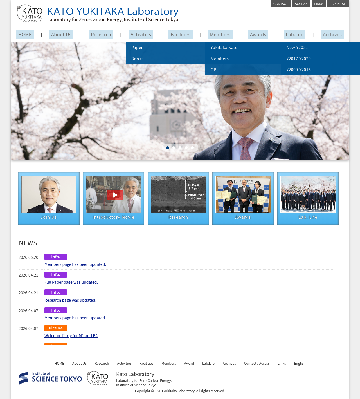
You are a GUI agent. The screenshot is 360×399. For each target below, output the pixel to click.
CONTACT (280, 3)
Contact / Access (265, 363)
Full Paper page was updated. (71, 283)
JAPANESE (338, 3)
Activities (141, 34)
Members (220, 34)
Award (190, 363)
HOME (25, 34)
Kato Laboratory (135, 373)
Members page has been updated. (75, 265)
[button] (167, 148)
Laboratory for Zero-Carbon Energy (143, 380)
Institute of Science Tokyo (136, 384)
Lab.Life (294, 34)
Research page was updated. (70, 300)
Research (101, 34)
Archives (332, 34)
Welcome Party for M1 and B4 (71, 336)
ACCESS (301, 3)
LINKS (318, 3)
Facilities (181, 34)
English (312, 363)
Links (292, 363)
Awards (258, 34)
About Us (61, 34)
